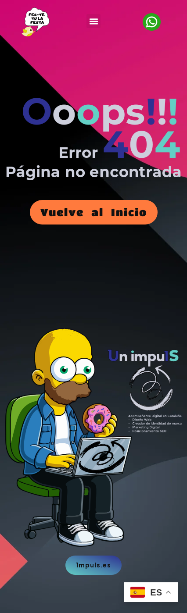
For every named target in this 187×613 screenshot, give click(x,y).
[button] (93, 21)
